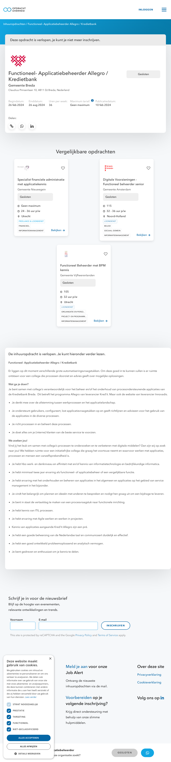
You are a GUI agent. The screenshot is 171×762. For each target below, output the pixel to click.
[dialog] (28, 707)
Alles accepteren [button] (29, 737)
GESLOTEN (125, 752)
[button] (29, 753)
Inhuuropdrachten (14, 24)
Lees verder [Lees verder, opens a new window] (31, 697)
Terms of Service (108, 635)
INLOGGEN (146, 9)
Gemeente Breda (21, 85)
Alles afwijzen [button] (28, 746)
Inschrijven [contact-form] (116, 625)
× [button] (50, 658)
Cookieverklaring (149, 682)
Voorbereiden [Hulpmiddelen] (79, 697)
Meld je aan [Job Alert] (77, 666)
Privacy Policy (83, 635)
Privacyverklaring (149, 675)
